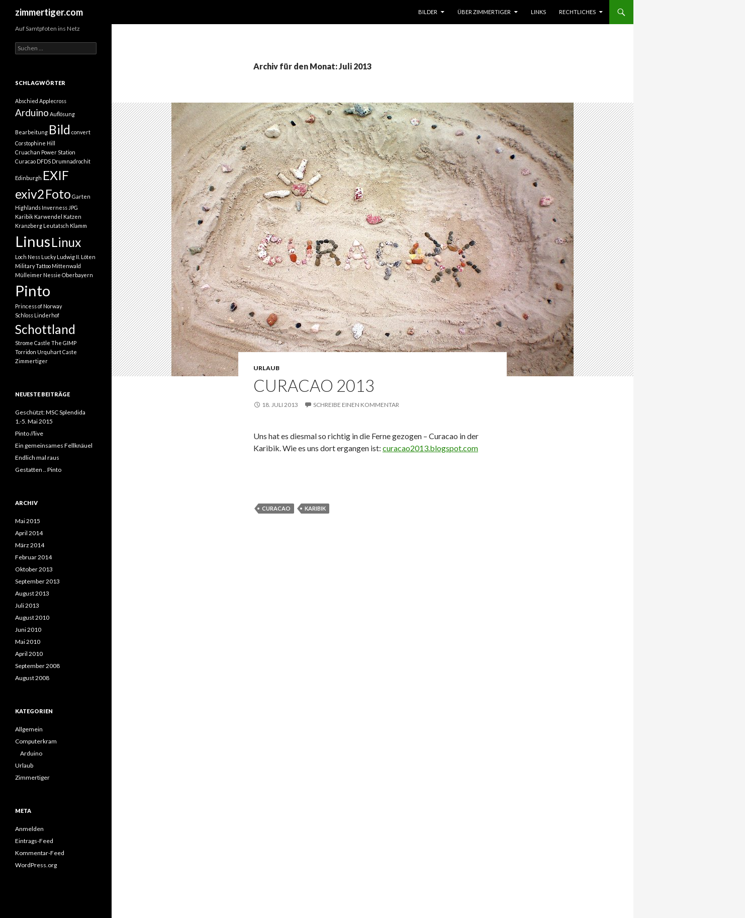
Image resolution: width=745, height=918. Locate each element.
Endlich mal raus (37, 457)
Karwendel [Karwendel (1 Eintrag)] (48, 216)
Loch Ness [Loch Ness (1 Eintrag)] (27, 257)
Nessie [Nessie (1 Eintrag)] (52, 275)
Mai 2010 (27, 641)
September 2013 (37, 581)
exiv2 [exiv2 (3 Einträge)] (29, 194)
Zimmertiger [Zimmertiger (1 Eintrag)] (31, 361)
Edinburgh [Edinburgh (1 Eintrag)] (28, 178)
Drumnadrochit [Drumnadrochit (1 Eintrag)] (71, 161)
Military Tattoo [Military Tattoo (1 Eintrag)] (33, 266)
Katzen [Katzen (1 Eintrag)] (72, 216)
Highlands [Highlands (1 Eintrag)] (28, 207)
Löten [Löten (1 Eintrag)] (88, 257)
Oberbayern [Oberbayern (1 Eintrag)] (77, 275)
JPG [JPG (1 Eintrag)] (73, 207)
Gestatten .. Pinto (38, 469)
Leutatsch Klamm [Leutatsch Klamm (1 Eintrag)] (65, 225)
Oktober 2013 (34, 569)
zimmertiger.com (49, 12)
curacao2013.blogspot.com (430, 448)
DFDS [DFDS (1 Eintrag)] (44, 161)
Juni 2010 (28, 629)
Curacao (276, 508)
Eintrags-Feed (34, 841)
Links (538, 12)
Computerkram (36, 741)
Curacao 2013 (314, 385)
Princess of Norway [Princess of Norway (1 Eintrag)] (38, 306)
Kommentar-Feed (39, 853)
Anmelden (29, 828)
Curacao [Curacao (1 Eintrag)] (25, 161)
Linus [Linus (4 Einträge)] (32, 241)
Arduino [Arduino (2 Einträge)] (32, 112)
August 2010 (32, 617)
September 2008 (37, 666)
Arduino (31, 753)
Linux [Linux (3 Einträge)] (66, 242)
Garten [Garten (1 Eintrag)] (81, 196)
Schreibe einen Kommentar (356, 404)
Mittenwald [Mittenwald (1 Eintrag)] (66, 266)
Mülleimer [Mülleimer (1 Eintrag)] (28, 275)
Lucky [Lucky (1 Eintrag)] (48, 257)
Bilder (427, 12)
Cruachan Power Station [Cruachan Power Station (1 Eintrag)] (45, 152)
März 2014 (29, 545)
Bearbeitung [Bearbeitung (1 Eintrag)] (31, 132)
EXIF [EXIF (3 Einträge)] (56, 175)
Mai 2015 (27, 521)
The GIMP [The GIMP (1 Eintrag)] (63, 343)
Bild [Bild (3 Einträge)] (59, 129)
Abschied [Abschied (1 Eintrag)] (26, 101)
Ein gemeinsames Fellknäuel (53, 445)
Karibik (315, 508)
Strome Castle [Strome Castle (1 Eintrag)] (32, 343)
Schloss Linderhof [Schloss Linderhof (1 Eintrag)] (37, 315)
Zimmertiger (32, 777)
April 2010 (29, 653)
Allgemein (29, 729)
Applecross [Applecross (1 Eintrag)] (52, 101)
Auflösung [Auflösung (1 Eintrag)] (62, 114)
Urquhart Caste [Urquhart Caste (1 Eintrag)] (57, 352)
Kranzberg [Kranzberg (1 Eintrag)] (28, 225)
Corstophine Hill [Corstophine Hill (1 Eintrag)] (35, 143)
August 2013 (32, 593)
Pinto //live (29, 433)
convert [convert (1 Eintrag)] (80, 132)
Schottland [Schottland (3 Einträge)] (45, 329)
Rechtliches (577, 12)
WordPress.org (36, 865)
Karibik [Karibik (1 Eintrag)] (24, 216)
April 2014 (29, 533)
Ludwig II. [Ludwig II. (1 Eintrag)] (68, 257)
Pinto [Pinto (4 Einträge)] (32, 290)
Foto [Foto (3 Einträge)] (58, 194)
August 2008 (32, 678)
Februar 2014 (33, 557)
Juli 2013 (27, 605)
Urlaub (266, 368)
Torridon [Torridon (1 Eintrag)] (25, 352)
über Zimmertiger (484, 12)
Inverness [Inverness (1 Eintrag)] (54, 207)
